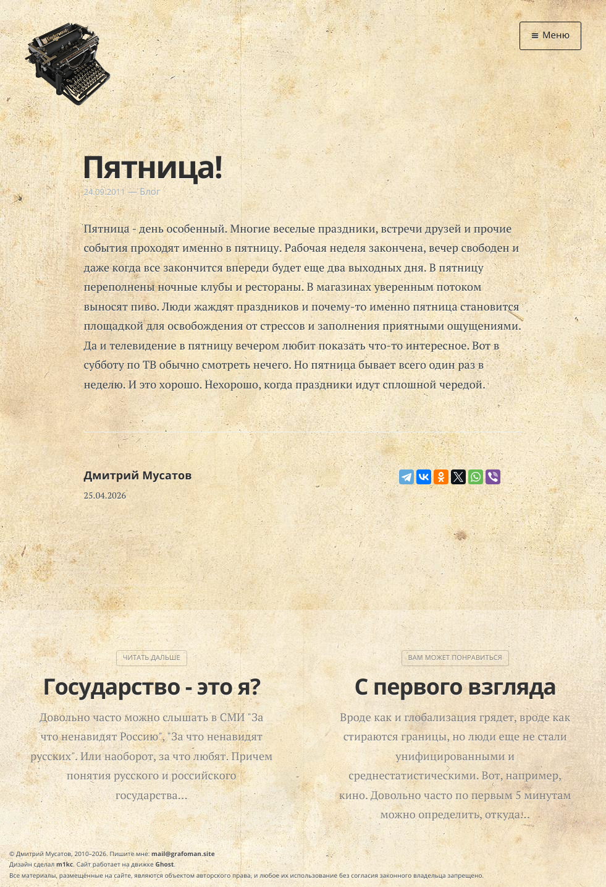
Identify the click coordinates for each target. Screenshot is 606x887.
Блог (150, 192)
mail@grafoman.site (183, 853)
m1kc (64, 864)
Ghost (165, 864)
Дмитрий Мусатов (138, 475)
